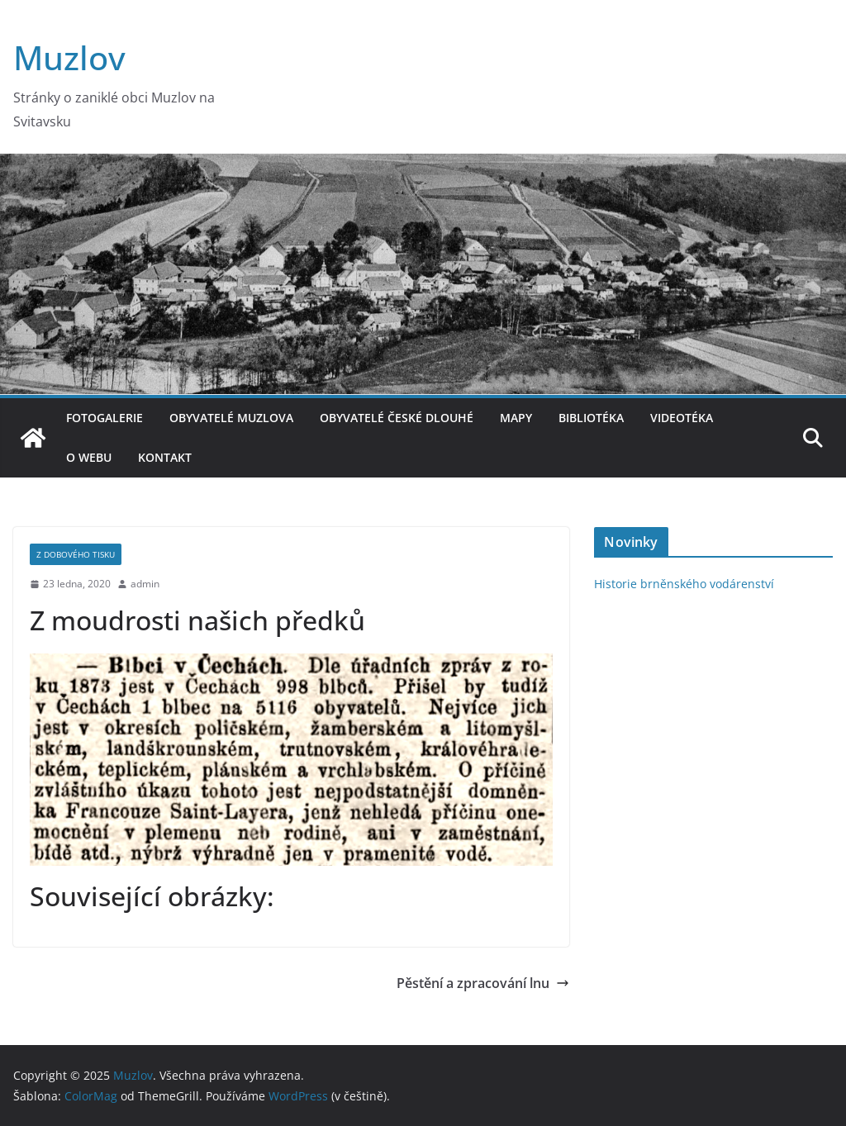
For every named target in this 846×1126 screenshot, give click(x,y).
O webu (89, 457)
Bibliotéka (591, 417)
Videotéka (681, 417)
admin (145, 584)
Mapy (516, 417)
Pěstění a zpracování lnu (483, 983)
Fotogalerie (104, 417)
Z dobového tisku (75, 554)
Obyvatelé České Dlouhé (396, 417)
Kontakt (165, 457)
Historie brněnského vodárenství (684, 584)
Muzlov (69, 57)
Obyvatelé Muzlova (231, 417)
